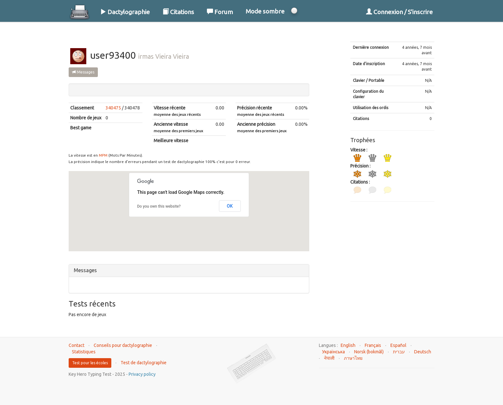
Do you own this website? (159, 206)
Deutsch (422, 351)
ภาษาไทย (353, 358)
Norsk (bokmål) (369, 351)
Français (373, 345)
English (348, 345)
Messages (83, 72)
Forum (220, 11)
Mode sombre (265, 11)
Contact (76, 345)
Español (398, 345)
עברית (399, 351)
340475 (113, 107)
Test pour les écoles (90, 363)
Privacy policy (142, 374)
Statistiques (84, 351)
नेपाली (329, 358)
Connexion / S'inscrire (399, 11)
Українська (333, 351)
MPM (103, 155)
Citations (178, 11)
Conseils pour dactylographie (123, 345)
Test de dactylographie (143, 362)
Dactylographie (125, 11)
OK (230, 206)
